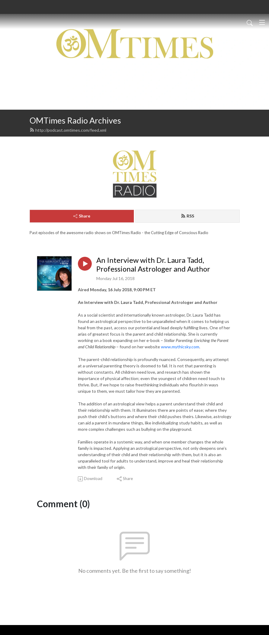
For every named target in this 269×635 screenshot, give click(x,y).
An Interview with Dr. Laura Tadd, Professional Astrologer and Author (153, 264)
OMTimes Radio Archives (75, 120)
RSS (187, 215)
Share (81, 215)
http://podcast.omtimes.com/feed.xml (68, 130)
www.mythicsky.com (180, 346)
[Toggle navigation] (262, 22)
